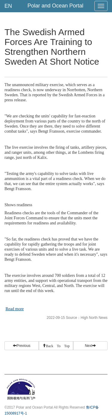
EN (8, 6)
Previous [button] (21, 346)
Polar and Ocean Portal (55, 6)
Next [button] (90, 346)
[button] (56, 345)
